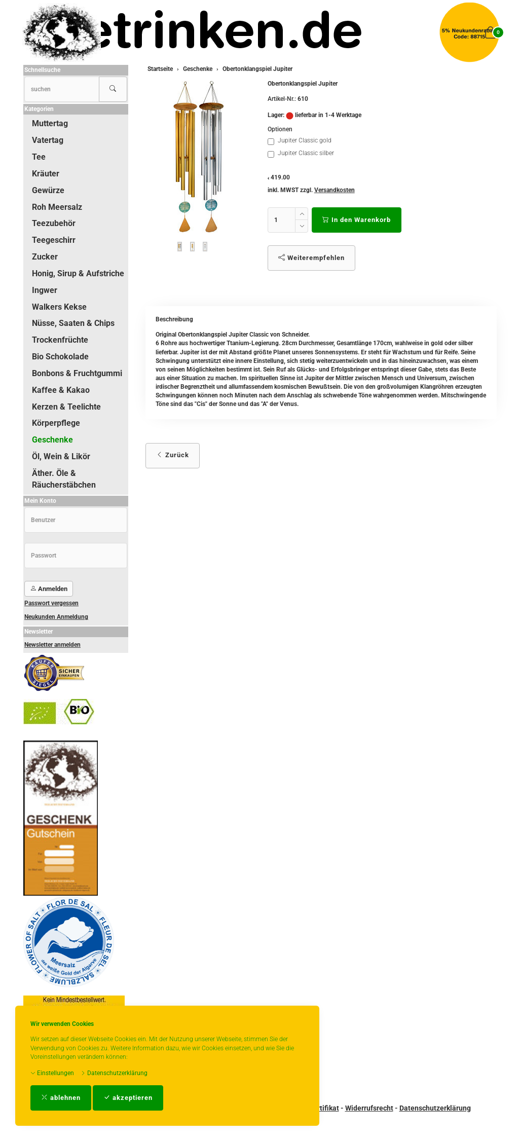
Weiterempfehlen (311, 258)
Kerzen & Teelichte (66, 407)
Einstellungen (52, 1073)
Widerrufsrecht (369, 1108)
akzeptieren (128, 1097)
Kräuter (45, 173)
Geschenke (52, 440)
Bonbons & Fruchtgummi (77, 373)
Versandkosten (334, 190)
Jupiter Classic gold (299, 141)
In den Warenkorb (356, 220)
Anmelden (48, 589)
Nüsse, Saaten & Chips (73, 323)
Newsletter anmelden (52, 644)
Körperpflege (56, 423)
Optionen (280, 129)
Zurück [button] (172, 455)
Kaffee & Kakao (61, 390)
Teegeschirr (54, 240)
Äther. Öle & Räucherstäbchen (64, 479)
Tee (39, 157)
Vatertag (47, 140)
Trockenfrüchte (60, 340)
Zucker (45, 257)
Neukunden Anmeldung (56, 616)
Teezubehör (54, 223)
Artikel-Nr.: (282, 98)
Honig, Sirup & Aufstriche (78, 273)
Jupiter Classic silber (301, 154)
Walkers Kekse (59, 307)
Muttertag (50, 123)
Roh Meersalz (57, 207)
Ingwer (44, 290)
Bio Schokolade (60, 356)
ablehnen (61, 1097)
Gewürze (48, 190)
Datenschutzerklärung (114, 1073)
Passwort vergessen (51, 603)
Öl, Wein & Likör (61, 456)
